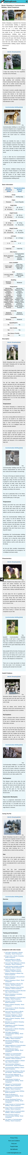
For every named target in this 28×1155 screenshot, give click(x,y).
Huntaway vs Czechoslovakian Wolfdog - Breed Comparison (13, 1054)
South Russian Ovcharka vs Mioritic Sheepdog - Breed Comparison (14, 967)
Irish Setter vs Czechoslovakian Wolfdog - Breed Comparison (13, 1120)
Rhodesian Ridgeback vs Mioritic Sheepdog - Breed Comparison (14, 1015)
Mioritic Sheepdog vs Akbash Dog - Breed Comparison (14, 974)
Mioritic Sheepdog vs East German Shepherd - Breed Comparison (14, 988)
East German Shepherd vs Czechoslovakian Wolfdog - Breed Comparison (14, 1042)
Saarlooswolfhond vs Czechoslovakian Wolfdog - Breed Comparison (15, 1046)
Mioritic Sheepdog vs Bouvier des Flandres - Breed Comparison (14, 984)
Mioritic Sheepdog (12, 51)
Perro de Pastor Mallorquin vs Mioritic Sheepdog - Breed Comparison (15, 963)
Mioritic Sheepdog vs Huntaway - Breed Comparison (14, 995)
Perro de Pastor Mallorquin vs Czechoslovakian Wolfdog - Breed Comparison (14, 1076)
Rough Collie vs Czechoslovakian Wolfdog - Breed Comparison (14, 1037)
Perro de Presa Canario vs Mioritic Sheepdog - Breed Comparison (14, 1012)
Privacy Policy (14, 1137)
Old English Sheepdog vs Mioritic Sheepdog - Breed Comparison (14, 953)
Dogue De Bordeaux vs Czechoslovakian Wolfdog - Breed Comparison (14, 1096)
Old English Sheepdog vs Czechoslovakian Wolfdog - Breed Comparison (14, 1034)
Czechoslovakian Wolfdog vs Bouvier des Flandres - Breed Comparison (15, 1071)
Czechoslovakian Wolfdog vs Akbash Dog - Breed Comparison (15, 1061)
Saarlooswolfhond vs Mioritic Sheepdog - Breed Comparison (13, 960)
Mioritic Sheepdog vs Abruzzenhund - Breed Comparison (15, 977)
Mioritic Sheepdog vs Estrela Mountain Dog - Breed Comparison (15, 991)
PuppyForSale (14, 1146)
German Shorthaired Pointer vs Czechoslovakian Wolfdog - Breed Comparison (14, 1101)
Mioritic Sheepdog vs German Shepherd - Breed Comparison (13, 970)
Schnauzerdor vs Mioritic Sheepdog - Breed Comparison (15, 1029)
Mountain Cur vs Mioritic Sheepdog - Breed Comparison (15, 1022)
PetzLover (14, 1143)
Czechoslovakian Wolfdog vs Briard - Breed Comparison (15, 1068)
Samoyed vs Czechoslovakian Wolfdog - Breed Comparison (13, 1085)
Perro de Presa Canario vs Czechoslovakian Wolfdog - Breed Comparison (14, 1116)
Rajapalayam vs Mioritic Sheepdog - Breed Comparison (14, 1026)
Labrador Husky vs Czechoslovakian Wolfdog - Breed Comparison (15, 1112)
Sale (19, 51)
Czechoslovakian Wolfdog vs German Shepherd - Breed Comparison (15, 1058)
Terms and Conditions (14, 1140)
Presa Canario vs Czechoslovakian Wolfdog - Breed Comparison (14, 1108)
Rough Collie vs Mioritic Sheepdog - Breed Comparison (14, 956)
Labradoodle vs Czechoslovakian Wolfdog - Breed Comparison (14, 1088)
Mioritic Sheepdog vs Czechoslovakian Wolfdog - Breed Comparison (15, 998)
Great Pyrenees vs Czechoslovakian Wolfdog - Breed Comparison (14, 1105)
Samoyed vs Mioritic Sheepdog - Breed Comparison (13, 1001)
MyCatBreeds (14, 1149)
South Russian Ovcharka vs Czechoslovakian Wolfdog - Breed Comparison (14, 1081)
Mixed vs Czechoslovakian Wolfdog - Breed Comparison (15, 1091)
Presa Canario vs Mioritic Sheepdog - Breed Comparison (15, 1008)
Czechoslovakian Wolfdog (12, 107)
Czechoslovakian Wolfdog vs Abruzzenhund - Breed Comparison (14, 1064)
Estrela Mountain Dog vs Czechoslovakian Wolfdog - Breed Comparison (14, 1050)
